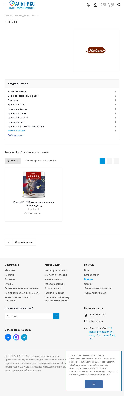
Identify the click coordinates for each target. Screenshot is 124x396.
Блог (86, 270)
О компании (12, 264)
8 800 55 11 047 (97, 314)
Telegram (24, 337)
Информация (52, 264)
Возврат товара (53, 288)
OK (93, 384)
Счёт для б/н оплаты (56, 275)
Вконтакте (8, 337)
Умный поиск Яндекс (95, 293)
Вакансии (10, 279)
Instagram (16, 337)
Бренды (88, 279)
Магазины (10, 270)
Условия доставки (54, 284)
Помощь (89, 264)
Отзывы (9, 284)
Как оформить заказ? (56, 270)
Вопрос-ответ (91, 275)
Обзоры (88, 284)
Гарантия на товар (54, 293)
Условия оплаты (53, 279)
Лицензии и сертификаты (97, 288)
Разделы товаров (18, 83)
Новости (9, 275)
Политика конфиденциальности (22, 293)
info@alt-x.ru (96, 321)
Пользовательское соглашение (21, 288)
